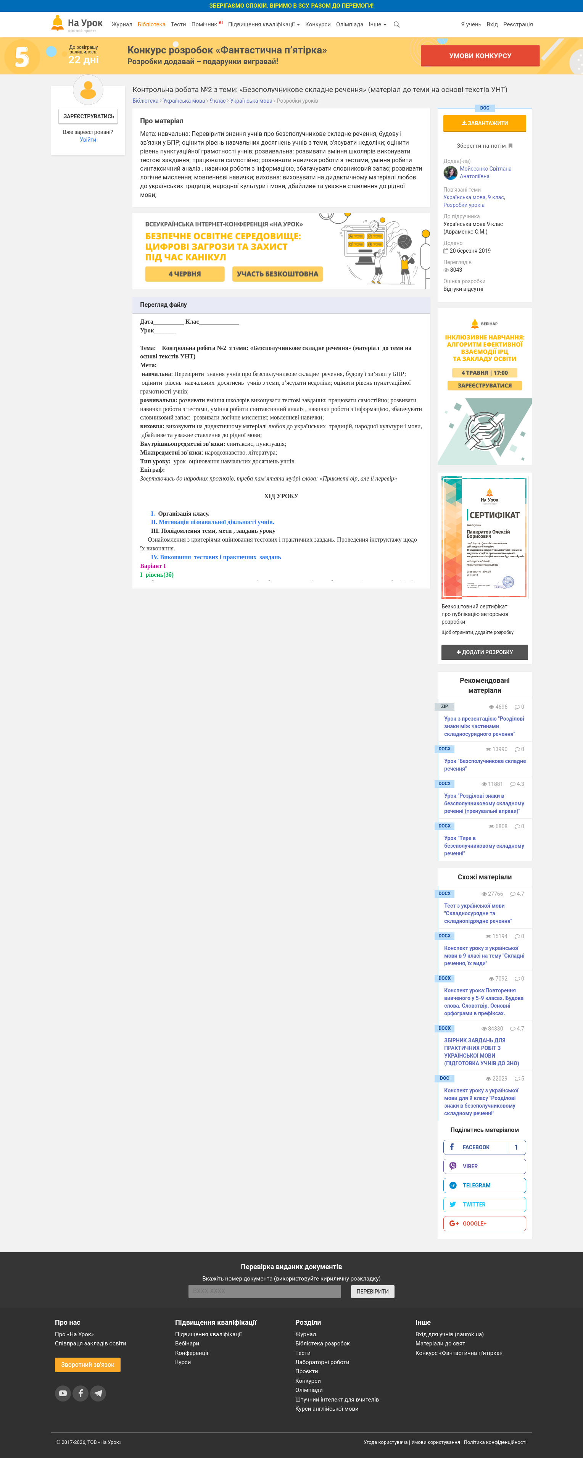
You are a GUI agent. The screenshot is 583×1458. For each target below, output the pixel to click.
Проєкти (306, 1371)
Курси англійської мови (327, 1408)
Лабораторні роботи (322, 1362)
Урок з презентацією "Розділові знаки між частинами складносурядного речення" (484, 726)
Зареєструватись (89, 116)
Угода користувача (386, 1442)
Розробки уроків (464, 205)
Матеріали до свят (440, 1343)
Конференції (191, 1353)
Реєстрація (518, 24)
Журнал (121, 24)
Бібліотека (152, 24)
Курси (183, 1362)
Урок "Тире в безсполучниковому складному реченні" (484, 845)
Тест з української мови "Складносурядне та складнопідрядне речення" (478, 913)
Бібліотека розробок (322, 1343)
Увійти (88, 140)
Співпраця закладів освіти (90, 1343)
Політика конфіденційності (495, 1442)
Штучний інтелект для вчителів (337, 1399)
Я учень (471, 24)
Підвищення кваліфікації (264, 24)
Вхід (492, 24)
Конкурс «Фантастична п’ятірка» (459, 1353)
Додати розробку (485, 652)
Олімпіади (309, 1390)
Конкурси (318, 24)
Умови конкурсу (480, 56)
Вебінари (187, 1343)
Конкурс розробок (227, 50)
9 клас (496, 197)
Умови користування (435, 1442)
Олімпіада (349, 24)
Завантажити (485, 123)
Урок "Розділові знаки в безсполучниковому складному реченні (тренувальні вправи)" (484, 803)
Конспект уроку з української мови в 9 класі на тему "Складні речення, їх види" (484, 955)
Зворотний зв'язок (87, 1364)
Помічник (207, 24)
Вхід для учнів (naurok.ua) (450, 1334)
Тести (178, 24)
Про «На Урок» (74, 1334)
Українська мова (464, 197)
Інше (378, 24)
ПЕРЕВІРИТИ (373, 1292)
